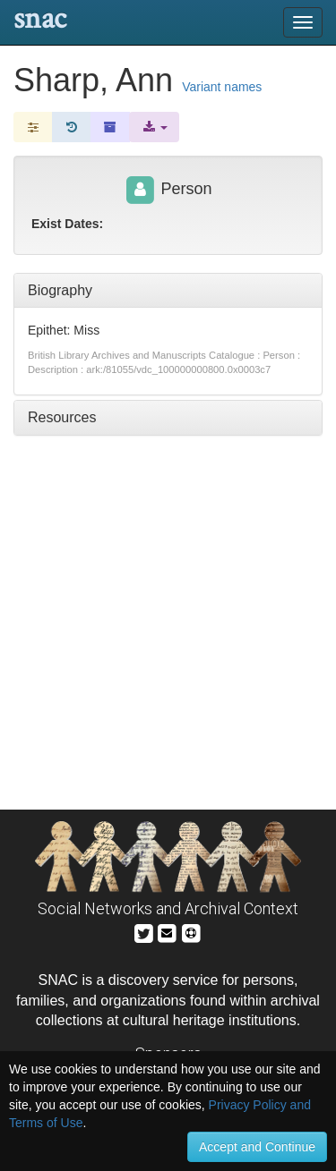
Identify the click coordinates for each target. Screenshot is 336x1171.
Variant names (222, 87)
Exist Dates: (67, 223)
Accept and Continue (257, 1147)
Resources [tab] (62, 417)
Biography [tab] (60, 290)
